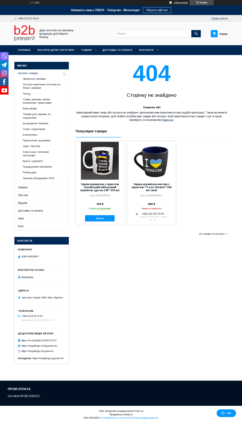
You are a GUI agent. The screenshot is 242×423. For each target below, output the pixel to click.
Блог (21, 226)
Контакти (146, 50)
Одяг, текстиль (31, 146)
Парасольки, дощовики (36, 140)
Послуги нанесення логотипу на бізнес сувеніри (41, 86)
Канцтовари (30, 108)
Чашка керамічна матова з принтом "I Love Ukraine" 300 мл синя (151, 187)
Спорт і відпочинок (34, 129)
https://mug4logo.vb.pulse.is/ (38, 351)
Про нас (23, 195)
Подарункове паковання (37, 166)
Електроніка (30, 134)
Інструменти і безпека (35, 123)
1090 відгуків (181, 2)
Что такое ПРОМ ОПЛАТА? (24, 395)
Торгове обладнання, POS (38, 178)
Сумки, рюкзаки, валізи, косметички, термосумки (37, 101)
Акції (21, 218)
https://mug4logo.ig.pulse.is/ (48, 358)
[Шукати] (196, 33)
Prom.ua (138, 411)
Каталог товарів (28, 73)
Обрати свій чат (157, 10)
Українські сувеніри (34, 78)
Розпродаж (29, 172)
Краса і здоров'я (33, 161)
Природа (167, 119)
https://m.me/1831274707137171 (39, 340)
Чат (226, 413)
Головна (24, 50)
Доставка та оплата (117, 50)
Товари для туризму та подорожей (36, 116)
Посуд (26, 93)
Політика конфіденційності (144, 418)
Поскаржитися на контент (114, 418)
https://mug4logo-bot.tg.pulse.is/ (39, 345)
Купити (100, 218)
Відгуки (22, 202)
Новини (22, 187)
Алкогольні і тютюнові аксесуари (36, 154)
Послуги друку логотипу (55, 50)
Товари (86, 50)
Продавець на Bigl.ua (121, 414)
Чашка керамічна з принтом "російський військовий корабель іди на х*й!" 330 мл (99, 187)
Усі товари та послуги (212, 233)
